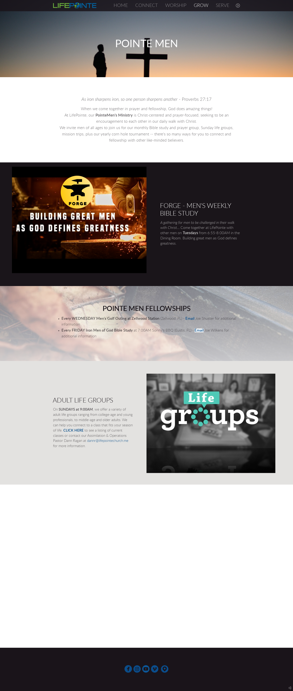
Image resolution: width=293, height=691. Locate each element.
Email (190, 318)
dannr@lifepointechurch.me (107, 441)
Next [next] (287, 566)
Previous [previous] (6, 566)
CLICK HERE (73, 430)
